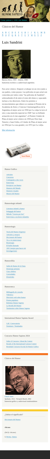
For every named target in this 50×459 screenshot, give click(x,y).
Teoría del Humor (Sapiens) (15, 232)
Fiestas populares (12, 300)
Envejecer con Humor (13, 185)
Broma (8, 437)
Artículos (9, 175)
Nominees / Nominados (14, 326)
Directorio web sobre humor (16, 297)
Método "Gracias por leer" (15, 214)
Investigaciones (11, 251)
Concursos (10, 177)
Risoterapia (10, 243)
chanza (14, 437)
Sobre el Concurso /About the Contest (19, 341)
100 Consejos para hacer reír (16, 248)
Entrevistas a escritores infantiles (17, 217)
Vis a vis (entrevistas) (13, 240)
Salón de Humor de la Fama (15, 266)
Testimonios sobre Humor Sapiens (18, 308)
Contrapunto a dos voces (14, 180)
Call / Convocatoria (13, 323)
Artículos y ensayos (13, 235)
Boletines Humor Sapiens (15, 303)
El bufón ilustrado (12, 246)
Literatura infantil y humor (15, 209)
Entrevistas (10, 183)
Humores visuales (12, 191)
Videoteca (9, 295)
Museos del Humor (12, 194)
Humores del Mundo (13, 188)
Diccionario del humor (14, 237)
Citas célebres (11, 271)
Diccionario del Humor (13, 420)
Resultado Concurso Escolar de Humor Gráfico (22, 347)
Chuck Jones (9, 396)
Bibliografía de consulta (14, 292)
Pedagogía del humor (13, 211)
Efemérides (10, 277)
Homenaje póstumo (13, 269)
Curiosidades (10, 274)
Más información (8, 130)
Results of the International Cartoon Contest (21, 344)
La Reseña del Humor (13, 306)
